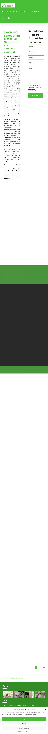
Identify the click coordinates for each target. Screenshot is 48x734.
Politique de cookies (23, 731)
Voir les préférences (24, 728)
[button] (45, 709)
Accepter (24, 719)
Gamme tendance (30, 705)
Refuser (24, 723)
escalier (18, 114)
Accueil (5, 705)
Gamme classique (16, 705)
